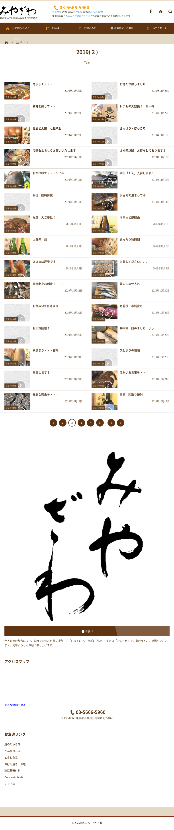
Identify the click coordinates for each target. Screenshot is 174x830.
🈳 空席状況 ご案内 (121, 28)
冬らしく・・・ (43, 84)
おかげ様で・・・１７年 (48, 175)
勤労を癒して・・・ (46, 106)
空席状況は (71, 16)
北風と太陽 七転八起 (47, 128)
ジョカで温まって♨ (133, 197)
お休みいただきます (46, 308)
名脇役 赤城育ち (131, 308)
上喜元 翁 (40, 241)
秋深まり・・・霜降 (46, 352)
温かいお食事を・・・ (134, 374)
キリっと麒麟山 (130, 219)
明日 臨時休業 (43, 197)
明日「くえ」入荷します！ (137, 175)
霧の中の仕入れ (130, 285)
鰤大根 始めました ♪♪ (137, 330)
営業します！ (41, 374)
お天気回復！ (41, 330)
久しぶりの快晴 (130, 352)
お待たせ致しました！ (134, 84)
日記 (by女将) (11, 97)
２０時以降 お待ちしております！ (143, 150)
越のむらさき (12, 744)
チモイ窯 (9, 784)
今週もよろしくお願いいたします (54, 150)
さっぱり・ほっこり (133, 128)
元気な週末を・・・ (46, 396)
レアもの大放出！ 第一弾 (137, 106)
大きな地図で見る (15, 705)
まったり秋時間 (130, 241)
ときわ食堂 (11, 758)
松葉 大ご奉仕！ (44, 219)
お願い (89, 631)
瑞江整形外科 (12, 771)
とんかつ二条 (12, 751)
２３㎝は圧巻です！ (46, 263)
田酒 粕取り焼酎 (131, 396)
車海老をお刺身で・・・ (48, 285)
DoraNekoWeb (13, 777)
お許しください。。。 (134, 263)
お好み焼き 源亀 (15, 764)
